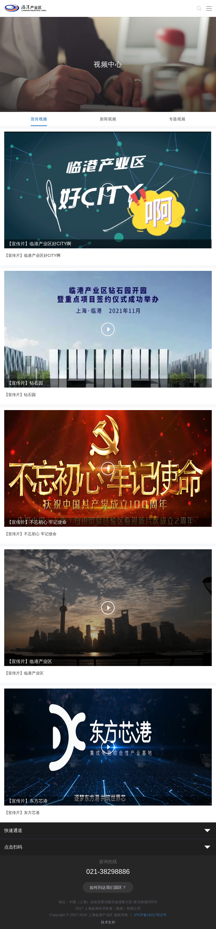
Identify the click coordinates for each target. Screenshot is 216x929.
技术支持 (108, 922)
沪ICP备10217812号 (150, 915)
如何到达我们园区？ (108, 887)
